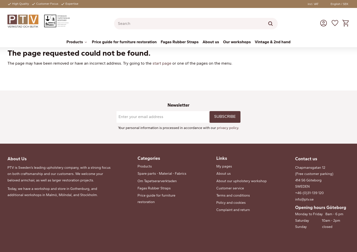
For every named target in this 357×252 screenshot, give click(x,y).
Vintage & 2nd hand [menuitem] (273, 42)
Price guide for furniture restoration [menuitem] (124, 42)
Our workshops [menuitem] (237, 42)
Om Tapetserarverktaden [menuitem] (157, 181)
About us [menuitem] (211, 42)
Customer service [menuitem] (230, 188)
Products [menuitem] (74, 42)
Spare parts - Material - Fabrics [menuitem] (162, 173)
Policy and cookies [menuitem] (231, 203)
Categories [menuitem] (149, 158)
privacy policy (227, 128)
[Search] (270, 23)
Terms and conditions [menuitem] (233, 195)
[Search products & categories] (196, 23)
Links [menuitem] (221, 158)
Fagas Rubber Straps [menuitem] (180, 42)
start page (161, 63)
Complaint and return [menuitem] (233, 210)
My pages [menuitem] (224, 166)
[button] (335, 23)
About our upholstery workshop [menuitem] (241, 181)
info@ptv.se (304, 199)
